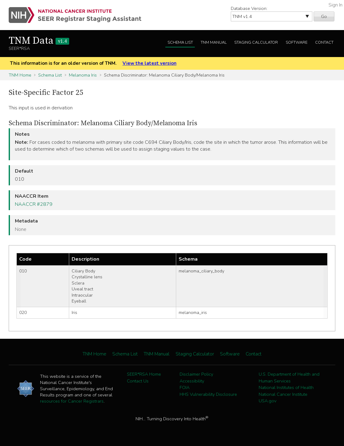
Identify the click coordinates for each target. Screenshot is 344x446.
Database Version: (249, 8)
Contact (324, 42)
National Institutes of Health (286, 387)
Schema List (180, 42)
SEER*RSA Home (144, 374)
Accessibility (192, 381)
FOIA (185, 387)
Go (324, 16)
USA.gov (267, 401)
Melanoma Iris (83, 75)
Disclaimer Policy (196, 374)
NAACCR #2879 (33, 204)
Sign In (335, 5)
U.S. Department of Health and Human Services (289, 377)
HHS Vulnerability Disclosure (208, 394)
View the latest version (149, 63)
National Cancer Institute (283, 394)
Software (296, 42)
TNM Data (39, 41)
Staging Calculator (256, 42)
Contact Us (138, 381)
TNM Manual (214, 42)
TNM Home (20, 75)
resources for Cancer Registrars (72, 401)
